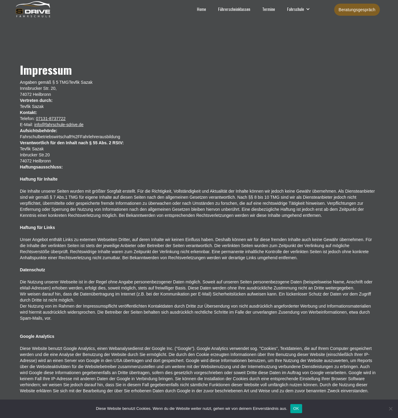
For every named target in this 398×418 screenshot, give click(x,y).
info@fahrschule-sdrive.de (58, 124)
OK (296, 408)
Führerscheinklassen (234, 9)
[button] (298, 9)
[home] (25, 9)
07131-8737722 (51, 118)
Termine (268, 9)
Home (201, 9)
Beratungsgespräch (357, 9)
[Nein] (390, 409)
